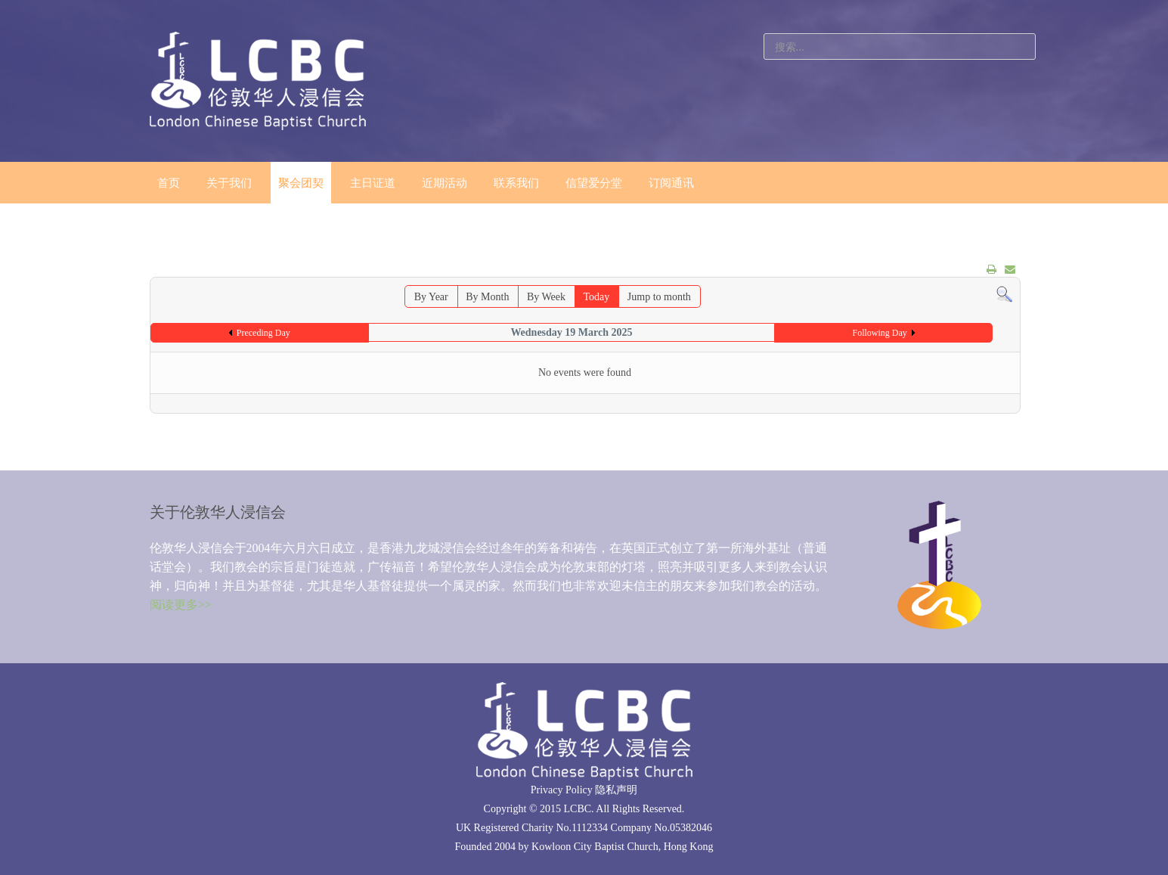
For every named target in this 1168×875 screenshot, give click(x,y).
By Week (546, 297)
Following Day (879, 332)
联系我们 (516, 182)
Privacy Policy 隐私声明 (584, 790)
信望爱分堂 (593, 182)
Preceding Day (263, 332)
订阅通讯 (671, 182)
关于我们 (229, 182)
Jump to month (659, 297)
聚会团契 (301, 182)
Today (597, 297)
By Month (487, 297)
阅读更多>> (181, 604)
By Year (431, 297)
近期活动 (444, 182)
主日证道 (372, 182)
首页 (168, 182)
